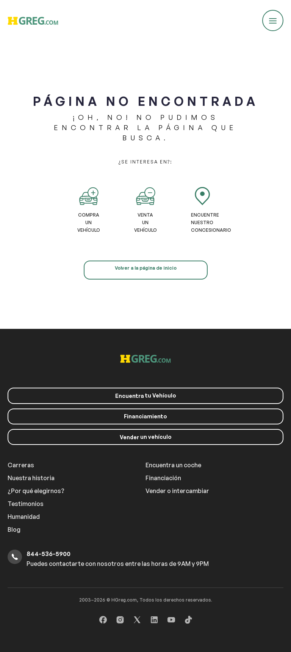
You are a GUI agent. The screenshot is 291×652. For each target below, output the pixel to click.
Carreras (21, 465)
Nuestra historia (31, 478)
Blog (14, 529)
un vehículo (146, 437)
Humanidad (24, 516)
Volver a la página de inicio (146, 268)
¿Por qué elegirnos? (36, 491)
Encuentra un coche (173, 465)
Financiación (163, 478)
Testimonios (26, 503)
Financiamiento (145, 416)
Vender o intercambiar (177, 491)
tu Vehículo (145, 395)
